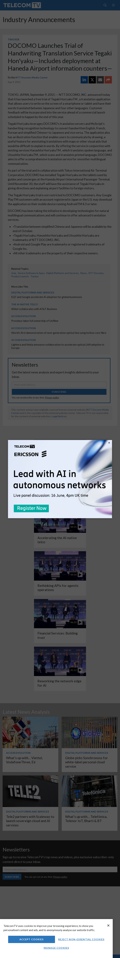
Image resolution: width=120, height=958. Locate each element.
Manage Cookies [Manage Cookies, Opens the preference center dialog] (56, 947)
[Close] (108, 925)
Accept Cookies (31, 939)
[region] (56, 938)
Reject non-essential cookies (81, 939)
